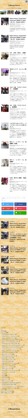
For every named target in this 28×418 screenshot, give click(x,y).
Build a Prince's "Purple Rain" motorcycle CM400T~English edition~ (17, 25)
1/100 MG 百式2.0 (7, 361)
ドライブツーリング (6, 391)
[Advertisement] (14, 312)
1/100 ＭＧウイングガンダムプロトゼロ (11, 347)
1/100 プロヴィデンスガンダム (9, 350)
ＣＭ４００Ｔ (5, 379)
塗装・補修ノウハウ (6, 392)
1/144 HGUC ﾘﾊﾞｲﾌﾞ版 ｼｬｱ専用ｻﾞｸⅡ (11, 339)
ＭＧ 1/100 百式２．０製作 (18, 52)
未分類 (19, 128)
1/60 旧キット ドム (7, 354)
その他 (3, 373)
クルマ (3, 389)
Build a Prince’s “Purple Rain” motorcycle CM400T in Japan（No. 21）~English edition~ (18, 20)
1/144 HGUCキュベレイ (8, 359)
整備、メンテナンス (6, 380)
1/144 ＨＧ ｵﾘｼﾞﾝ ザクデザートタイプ (12, 345)
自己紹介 (5, 402)
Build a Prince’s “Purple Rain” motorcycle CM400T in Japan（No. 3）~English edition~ (18, 271)
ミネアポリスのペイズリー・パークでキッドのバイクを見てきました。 (18, 125)
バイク (22, 26)
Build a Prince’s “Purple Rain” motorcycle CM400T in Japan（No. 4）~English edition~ (18, 281)
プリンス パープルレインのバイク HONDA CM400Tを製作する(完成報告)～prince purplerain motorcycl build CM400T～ (18, 238)
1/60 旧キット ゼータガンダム (9, 363)
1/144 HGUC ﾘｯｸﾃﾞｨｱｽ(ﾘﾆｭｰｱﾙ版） (10, 343)
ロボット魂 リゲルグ (7, 357)
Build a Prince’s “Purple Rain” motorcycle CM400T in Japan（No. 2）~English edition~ (18, 260)
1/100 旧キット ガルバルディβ (10, 336)
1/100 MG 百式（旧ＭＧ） (8, 334)
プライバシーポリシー (15, 405)
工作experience (14, 5)
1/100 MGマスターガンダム (9, 356)
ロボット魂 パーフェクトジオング (10, 370)
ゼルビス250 (5, 377)
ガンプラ (13, 56)
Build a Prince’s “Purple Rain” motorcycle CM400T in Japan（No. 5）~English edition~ (18, 292)
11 (24, 197)
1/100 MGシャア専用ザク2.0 (9, 352)
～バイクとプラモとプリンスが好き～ (14, 411)
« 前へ (3, 197)
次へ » (3, 199)
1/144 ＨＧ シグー (7, 368)
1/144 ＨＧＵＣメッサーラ (8, 338)
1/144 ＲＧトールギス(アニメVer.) (10, 341)
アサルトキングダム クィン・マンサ (11, 348)
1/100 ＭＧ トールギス (8, 366)
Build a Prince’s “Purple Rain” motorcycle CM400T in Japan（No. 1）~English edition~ (18, 249)
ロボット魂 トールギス (7, 372)
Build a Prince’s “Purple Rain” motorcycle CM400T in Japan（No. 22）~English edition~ (18, 37)
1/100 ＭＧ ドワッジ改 (8, 364)
